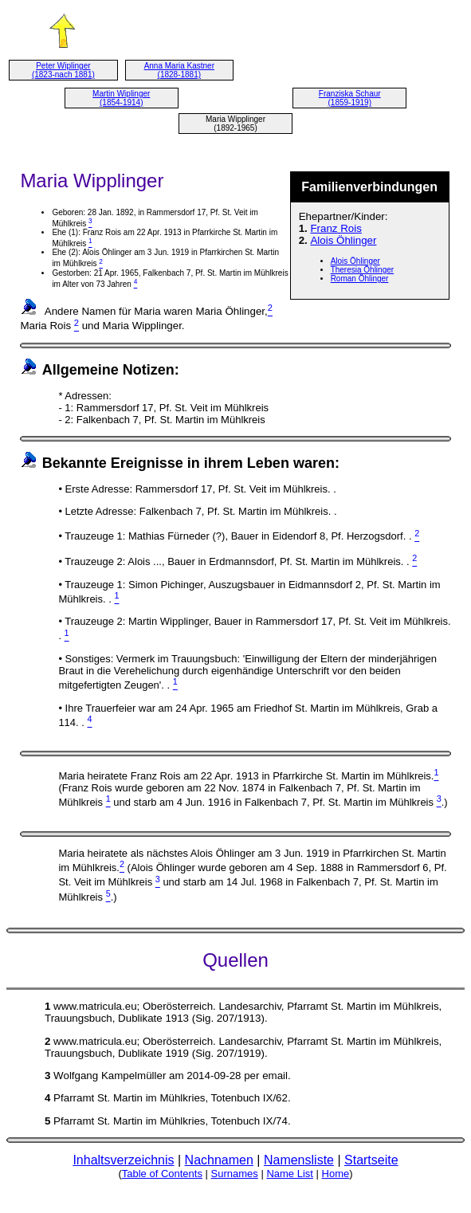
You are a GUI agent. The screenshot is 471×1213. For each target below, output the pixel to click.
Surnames (234, 1174)
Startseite (371, 1160)
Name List (289, 1174)
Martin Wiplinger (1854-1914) (121, 98)
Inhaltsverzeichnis (123, 1160)
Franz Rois (335, 228)
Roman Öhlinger (360, 278)
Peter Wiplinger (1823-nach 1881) (63, 70)
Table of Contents (162, 1174)
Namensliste (299, 1160)
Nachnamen (219, 1160)
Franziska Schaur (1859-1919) (350, 98)
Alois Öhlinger (343, 240)
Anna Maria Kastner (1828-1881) (179, 70)
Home (336, 1174)
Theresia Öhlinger (362, 269)
